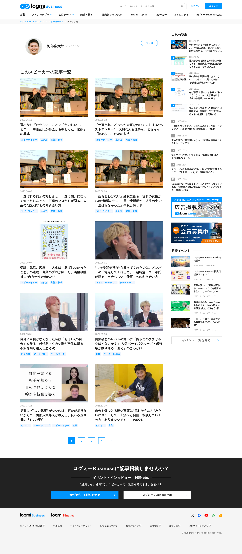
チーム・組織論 (112, 354)
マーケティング (42, 425)
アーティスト (41, 354)
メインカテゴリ (40, 14)
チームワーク (127, 282)
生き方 (44, 139)
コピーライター (29, 139)
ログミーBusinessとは (209, 14)
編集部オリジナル (112, 14)
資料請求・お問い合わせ (84, 494)
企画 (75, 425)
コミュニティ (181, 14)
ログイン (195, 6)
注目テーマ (65, 14)
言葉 (110, 425)
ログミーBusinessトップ (32, 22)
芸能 (98, 354)
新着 (22, 14)
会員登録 (213, 6)
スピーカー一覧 (56, 22)
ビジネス (25, 354)
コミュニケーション (106, 282)
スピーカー (160, 14)
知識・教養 (86, 14)
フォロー (149, 42)
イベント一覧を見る (196, 340)
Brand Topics (139, 14)
